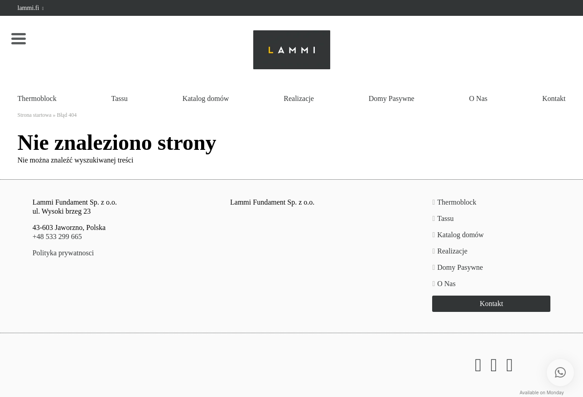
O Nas (478, 98)
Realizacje (299, 98)
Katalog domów (206, 98)
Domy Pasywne (391, 98)
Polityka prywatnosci (63, 253)
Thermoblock (37, 98)
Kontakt (554, 98)
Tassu (119, 98)
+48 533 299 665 (57, 236)
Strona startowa (35, 115)
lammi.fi (31, 8)
